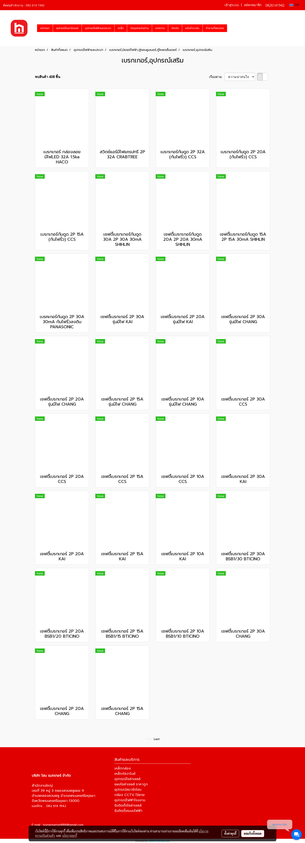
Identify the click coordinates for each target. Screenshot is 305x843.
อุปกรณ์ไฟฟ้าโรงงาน (129, 800)
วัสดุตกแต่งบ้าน (139, 28)
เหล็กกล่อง (122, 768)
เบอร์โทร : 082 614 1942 (49, 806)
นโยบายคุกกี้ (69, 835)
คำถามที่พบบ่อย (215, 28)
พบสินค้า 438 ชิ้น (47, 76)
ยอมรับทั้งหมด (253, 833)
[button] (231, 28)
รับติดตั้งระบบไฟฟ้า (128, 810)
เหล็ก (121, 28)
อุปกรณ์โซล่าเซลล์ (127, 779)
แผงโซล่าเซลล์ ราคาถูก (131, 784)
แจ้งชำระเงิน (192, 28)
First (149, 739)
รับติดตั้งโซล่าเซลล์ (127, 805)
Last (157, 739)
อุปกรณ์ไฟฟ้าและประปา (98, 28)
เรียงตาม (217, 76)
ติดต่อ (175, 28)
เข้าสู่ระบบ (232, 5)
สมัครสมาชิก (253, 5)
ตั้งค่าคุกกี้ (230, 833)
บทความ (160, 28)
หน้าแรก (45, 28)
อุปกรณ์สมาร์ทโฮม (127, 789)
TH (294, 5)
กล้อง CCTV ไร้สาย (129, 794)
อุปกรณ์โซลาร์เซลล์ (67, 28)
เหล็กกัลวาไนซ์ (124, 773)
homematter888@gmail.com (63, 825)
